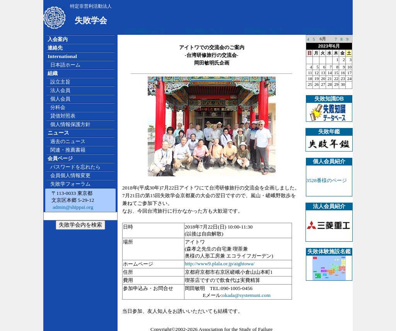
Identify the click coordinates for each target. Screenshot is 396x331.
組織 (53, 73)
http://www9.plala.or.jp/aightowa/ (219, 263)
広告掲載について (145, 31)
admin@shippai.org (72, 207)
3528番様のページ (326, 180)
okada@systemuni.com (246, 295)
